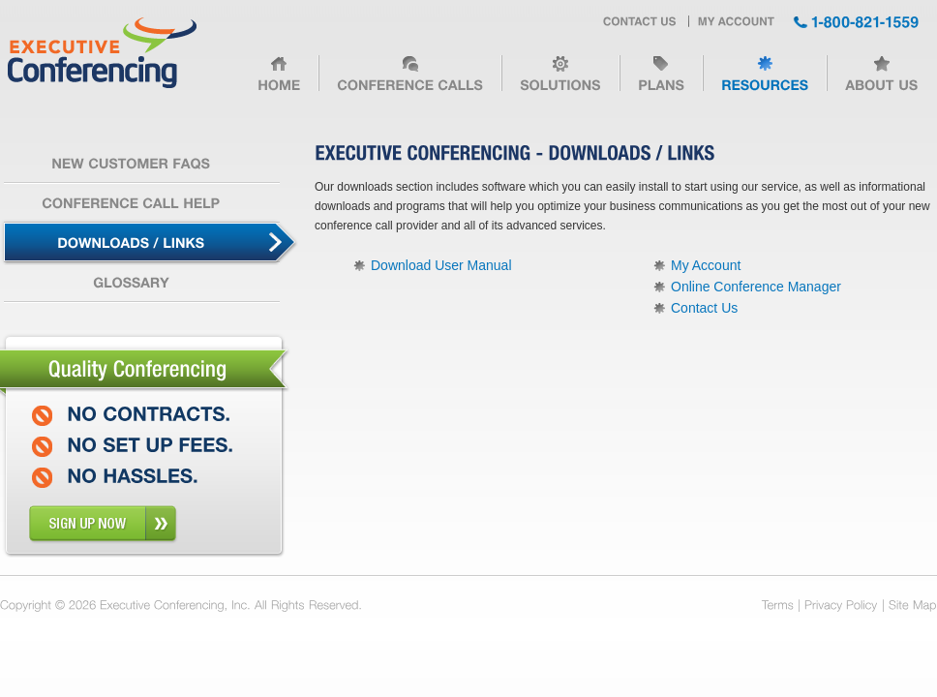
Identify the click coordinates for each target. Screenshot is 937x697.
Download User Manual (441, 265)
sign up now (102, 523)
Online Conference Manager (756, 286)
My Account (706, 265)
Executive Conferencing (102, 54)
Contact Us (704, 308)
